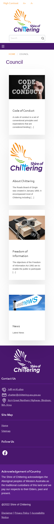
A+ (24, 3)
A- (32, 3)
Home (12, 54)
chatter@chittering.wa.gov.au (24, 395)
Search (43, 38)
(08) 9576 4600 (15, 389)
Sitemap (6, 431)
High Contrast (10, 3)
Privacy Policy (22, 513)
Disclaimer (7, 513)
